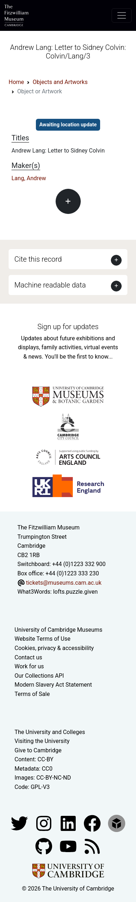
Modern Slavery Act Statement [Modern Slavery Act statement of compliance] (53, 684)
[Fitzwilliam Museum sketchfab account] (116, 822)
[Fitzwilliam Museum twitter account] (20, 822)
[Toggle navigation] (122, 15)
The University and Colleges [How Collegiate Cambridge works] (50, 732)
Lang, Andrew (28, 178)
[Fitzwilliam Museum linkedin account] (93, 822)
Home (16, 82)
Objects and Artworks (60, 82)
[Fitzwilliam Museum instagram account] (44, 822)
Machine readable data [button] (50, 285)
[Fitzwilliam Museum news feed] (92, 845)
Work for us (29, 666)
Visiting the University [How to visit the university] (42, 741)
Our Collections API (39, 675)
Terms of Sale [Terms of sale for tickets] (32, 694)
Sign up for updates (67, 326)
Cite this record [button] (38, 259)
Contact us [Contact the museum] (28, 657)
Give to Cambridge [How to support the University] (38, 750)
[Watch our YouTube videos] (69, 845)
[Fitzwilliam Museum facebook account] (69, 822)
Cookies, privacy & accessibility (54, 648)
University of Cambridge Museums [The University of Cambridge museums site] (59, 629)
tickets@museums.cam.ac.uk (63, 582)
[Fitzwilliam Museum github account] (44, 845)
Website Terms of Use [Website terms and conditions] (43, 638)
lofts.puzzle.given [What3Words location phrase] (75, 591)
